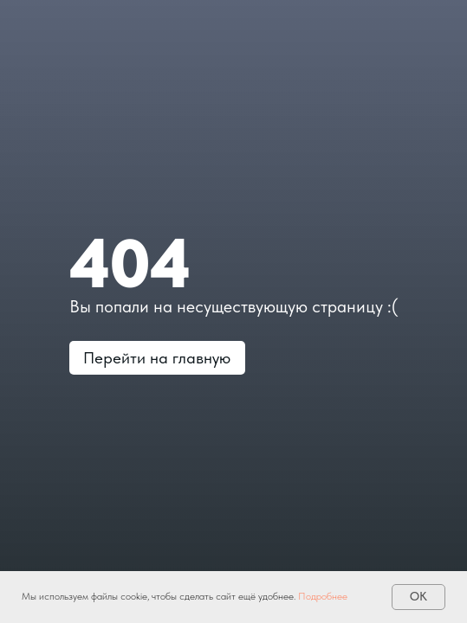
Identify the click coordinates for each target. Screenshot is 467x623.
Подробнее (322, 596)
